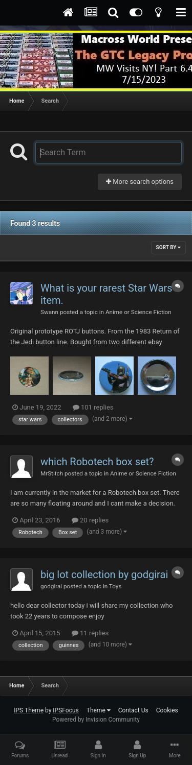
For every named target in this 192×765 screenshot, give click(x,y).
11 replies (90, 633)
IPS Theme (29, 710)
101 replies (93, 407)
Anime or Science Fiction (138, 312)
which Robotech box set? (97, 462)
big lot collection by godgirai (104, 574)
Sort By (168, 247)
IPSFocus (65, 710)
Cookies (167, 710)
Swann (49, 312)
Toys (115, 586)
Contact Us (133, 710)
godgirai (51, 586)
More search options (140, 181)
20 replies (90, 520)
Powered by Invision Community (96, 719)
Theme (99, 710)
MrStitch (51, 473)
